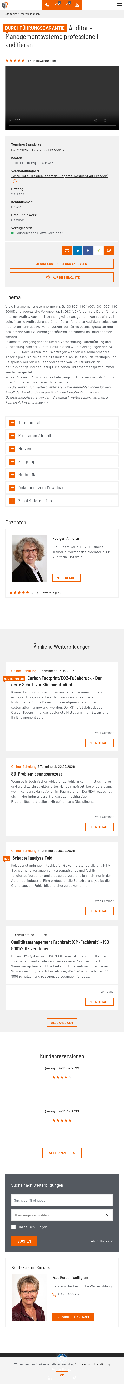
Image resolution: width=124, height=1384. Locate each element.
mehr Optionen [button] (101, 1241)
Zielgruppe (23, 462)
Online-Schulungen (32, 1227)
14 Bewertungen (44, 60)
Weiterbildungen (30, 13)
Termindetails (26, 423)
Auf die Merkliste (63, 277)
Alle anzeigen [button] (62, 1153)
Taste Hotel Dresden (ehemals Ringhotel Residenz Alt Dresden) (59, 176)
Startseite (11, 13)
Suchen (24, 1241)
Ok (62, 1375)
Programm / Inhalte (31, 436)
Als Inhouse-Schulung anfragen (61, 263)
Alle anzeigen (62, 1022)
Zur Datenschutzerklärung (92, 1364)
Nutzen (20, 449)
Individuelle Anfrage (73, 1317)
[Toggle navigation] (119, 5)
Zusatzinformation (30, 501)
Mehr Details (66, 578)
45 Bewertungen (48, 593)
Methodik (22, 475)
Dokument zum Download (37, 488)
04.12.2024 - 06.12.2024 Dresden (36, 150)
